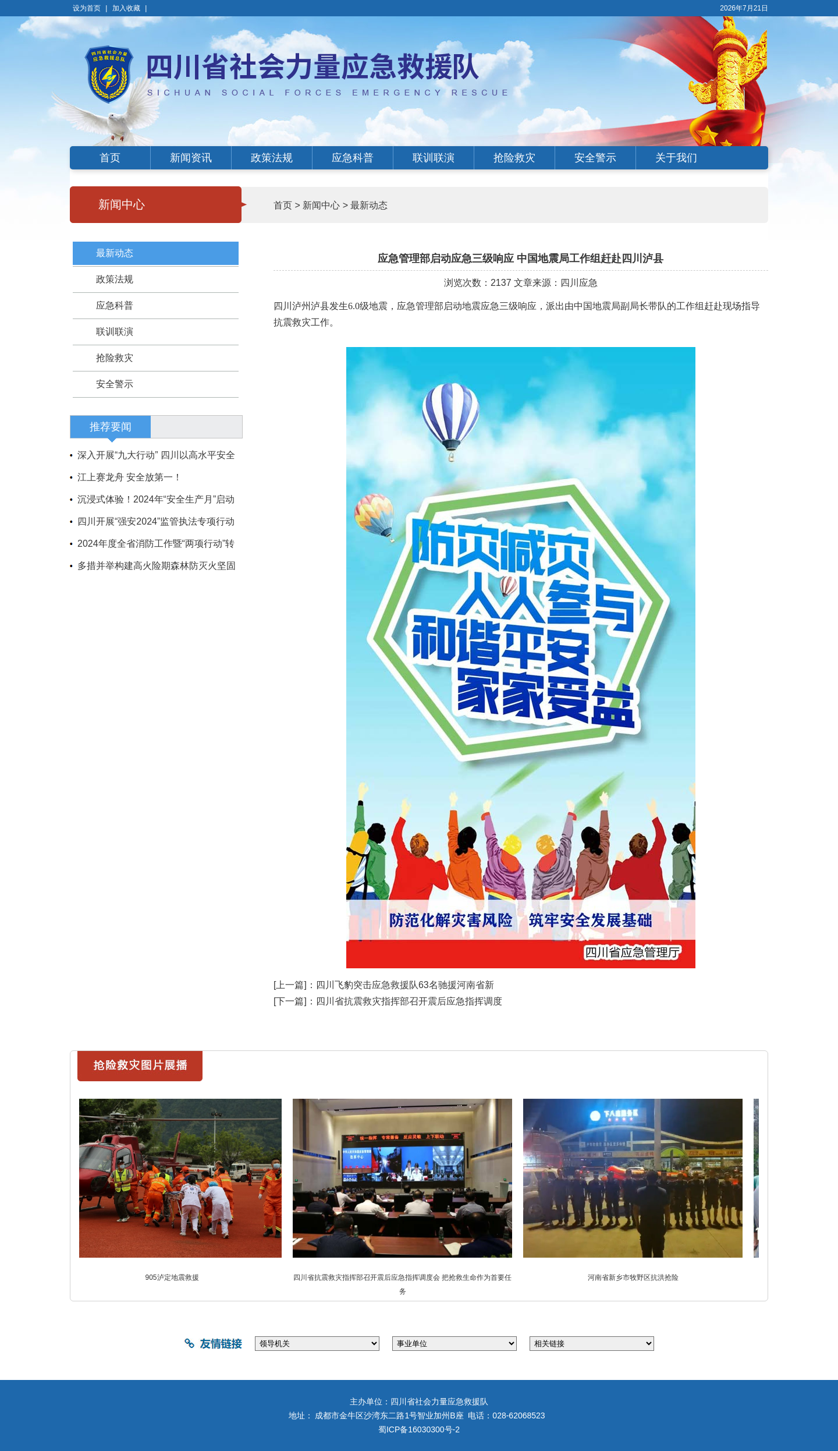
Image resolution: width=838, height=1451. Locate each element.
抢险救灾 (514, 158)
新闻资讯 (191, 158)
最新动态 (114, 253)
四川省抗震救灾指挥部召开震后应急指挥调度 (409, 1001)
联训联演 (433, 158)
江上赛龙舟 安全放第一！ (129, 477)
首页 (110, 158)
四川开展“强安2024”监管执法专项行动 (156, 521)
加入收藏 (126, 8)
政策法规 (272, 158)
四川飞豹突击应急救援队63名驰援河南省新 (405, 985)
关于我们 (676, 158)
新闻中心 (321, 205)
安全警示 (595, 158)
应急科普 (353, 158)
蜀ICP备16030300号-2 (419, 1429)
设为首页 (87, 8)
